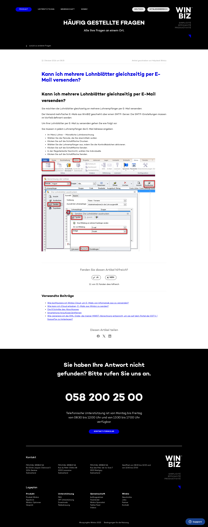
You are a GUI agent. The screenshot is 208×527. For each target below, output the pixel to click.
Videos (93, 508)
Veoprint (29, 505)
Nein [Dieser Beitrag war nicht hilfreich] (112, 277)
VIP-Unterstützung (66, 500)
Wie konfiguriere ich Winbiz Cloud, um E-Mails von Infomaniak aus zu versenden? (88, 303)
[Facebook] (98, 337)
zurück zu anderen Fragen (40, 46)
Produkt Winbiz (32, 497)
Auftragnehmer (96, 497)
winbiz (84, 9)
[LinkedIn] (109, 337)
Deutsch (138, 9)
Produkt (23, 9)
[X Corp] (104, 337)
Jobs (124, 500)
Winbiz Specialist (97, 503)
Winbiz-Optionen (33, 503)
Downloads (63, 503)
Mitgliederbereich (158, 9)
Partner (125, 503)
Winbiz (125, 494)
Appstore (30, 500)
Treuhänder (95, 500)
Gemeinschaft (68, 9)
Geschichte (127, 497)
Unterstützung (46, 9)
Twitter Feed (95, 505)
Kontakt (125, 505)
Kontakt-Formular (104, 431)
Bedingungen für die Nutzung (116, 523)
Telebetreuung (64, 505)
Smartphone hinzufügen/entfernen (64, 313)
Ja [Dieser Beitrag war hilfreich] (97, 277)
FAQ (60, 497)
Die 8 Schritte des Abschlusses (63, 309)
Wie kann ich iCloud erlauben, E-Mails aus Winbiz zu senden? (78, 306)
